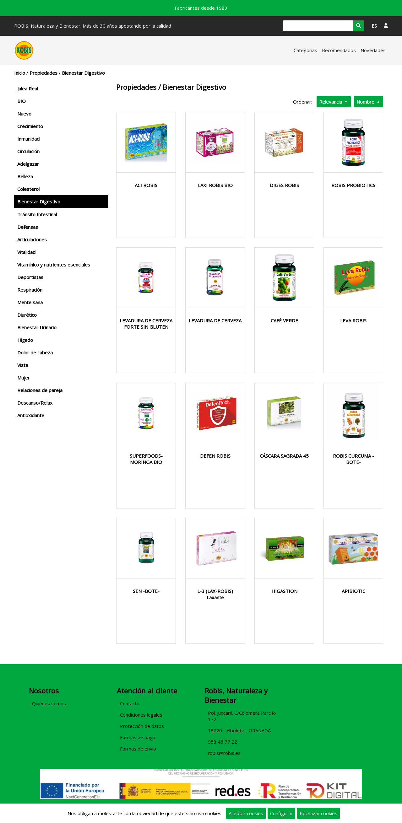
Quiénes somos (49, 703)
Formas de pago (137, 737)
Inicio (19, 73)
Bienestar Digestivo (83, 73)
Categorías (305, 50)
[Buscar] (318, 25)
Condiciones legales (141, 715)
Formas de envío (138, 748)
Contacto (129, 703)
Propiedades (43, 73)
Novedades (373, 50)
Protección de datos (142, 726)
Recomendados (339, 50)
